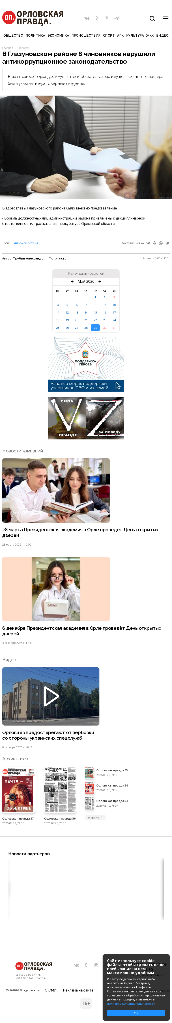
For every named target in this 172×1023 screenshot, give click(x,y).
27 (76, 328)
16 (104, 312)
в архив (95, 817)
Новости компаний (22, 451)
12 (67, 312)
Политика (35, 35)
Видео (162, 35)
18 (57, 320)
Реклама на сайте (78, 990)
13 (76, 312)
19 (67, 320)
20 (76, 320)
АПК (120, 35)
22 (95, 320)
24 (114, 320)
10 (114, 305)
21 (86, 320)
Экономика (58, 35)
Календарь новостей (86, 273)
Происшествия (86, 35)
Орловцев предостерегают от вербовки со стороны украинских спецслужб (48, 735)
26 (67, 328)
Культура (135, 35)
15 (95, 312)
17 (114, 312)
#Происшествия (26, 243)
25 (57, 328)
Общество (13, 35)
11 (57, 312)
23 (104, 320)
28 (86, 328)
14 (86, 312)
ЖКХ (150, 35)
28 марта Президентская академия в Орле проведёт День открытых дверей (80, 532)
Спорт (109, 35)
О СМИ (51, 990)
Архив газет (15, 758)
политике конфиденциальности (131, 1003)
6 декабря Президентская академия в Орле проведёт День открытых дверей (81, 630)
